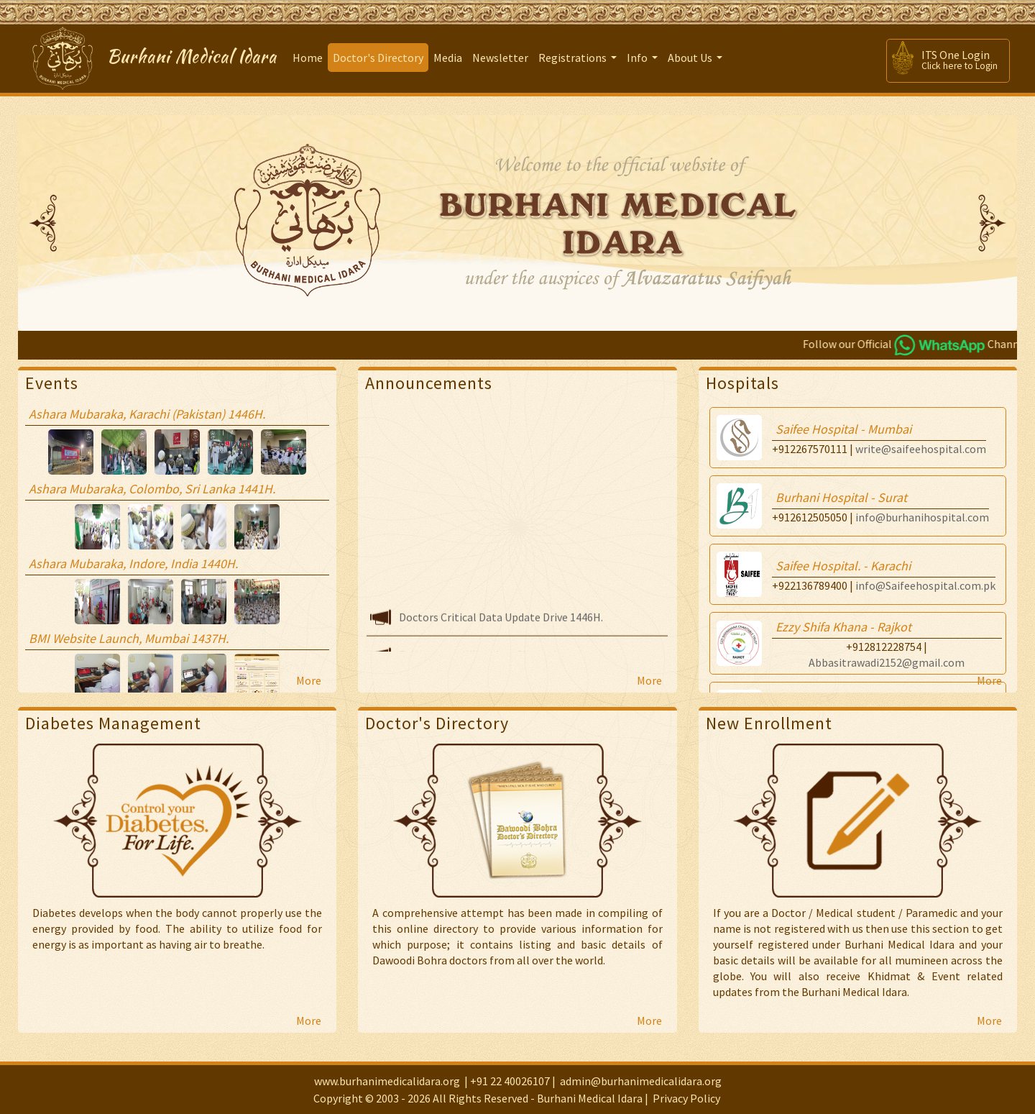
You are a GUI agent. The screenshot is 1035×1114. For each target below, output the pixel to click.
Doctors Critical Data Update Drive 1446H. (501, 623)
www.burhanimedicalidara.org (387, 1081)
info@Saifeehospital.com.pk (925, 585)
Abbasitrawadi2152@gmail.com (887, 662)
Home (308, 57)
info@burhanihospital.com (922, 517)
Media (447, 57)
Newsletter (500, 57)
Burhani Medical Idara (192, 56)
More (308, 680)
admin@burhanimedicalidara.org (641, 1081)
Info (644, 61)
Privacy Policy (686, 1098)
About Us (697, 61)
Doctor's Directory (378, 57)
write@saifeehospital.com (920, 449)
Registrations (579, 61)
